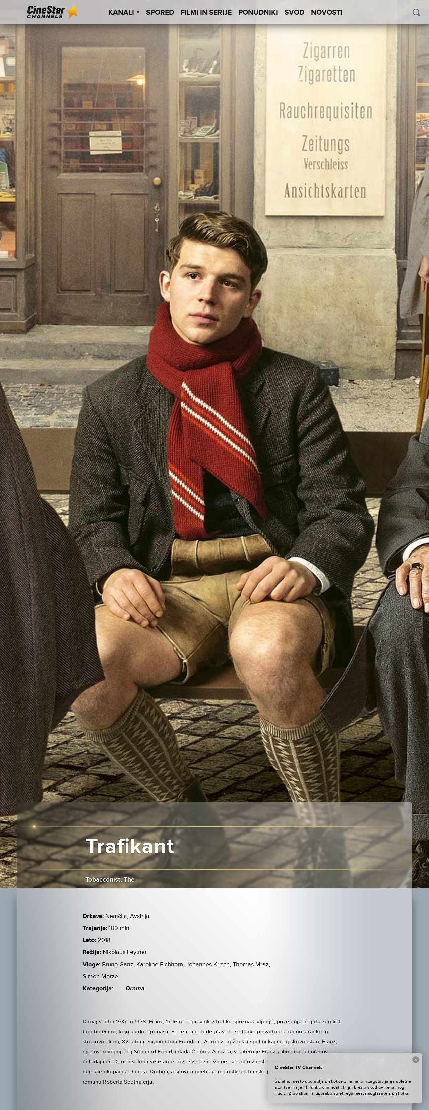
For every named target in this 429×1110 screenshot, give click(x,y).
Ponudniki (258, 12)
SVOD (294, 12)
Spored (160, 12)
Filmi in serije (206, 12)
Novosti (327, 12)
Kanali (123, 12)
